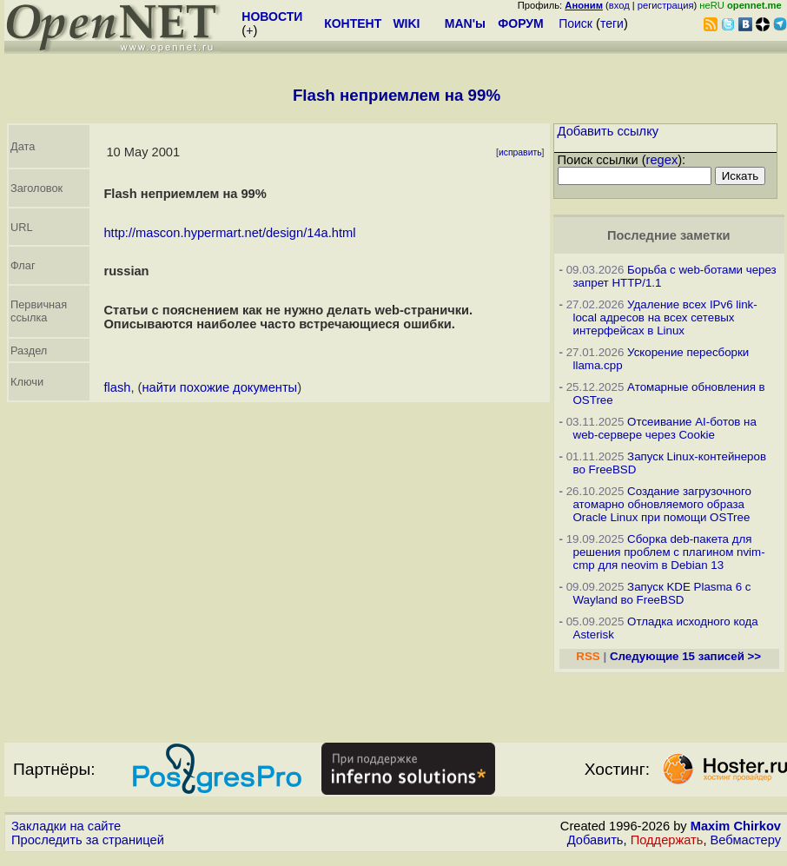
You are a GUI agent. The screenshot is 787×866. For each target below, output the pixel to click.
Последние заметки (669, 235)
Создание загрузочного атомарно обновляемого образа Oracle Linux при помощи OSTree (662, 504)
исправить (520, 152)
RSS (587, 656)
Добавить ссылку (608, 131)
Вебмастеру (746, 840)
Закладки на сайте (66, 826)
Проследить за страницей (87, 840)
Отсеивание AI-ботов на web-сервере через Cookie (665, 428)
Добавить (595, 840)
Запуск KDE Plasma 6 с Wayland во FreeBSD (662, 593)
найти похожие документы (219, 387)
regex (662, 160)
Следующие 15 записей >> (685, 656)
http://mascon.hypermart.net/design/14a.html (229, 233)
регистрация (666, 5)
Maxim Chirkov (736, 826)
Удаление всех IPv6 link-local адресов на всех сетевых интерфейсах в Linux (665, 317)
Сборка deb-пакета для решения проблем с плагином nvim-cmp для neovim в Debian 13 (669, 552)
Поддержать (667, 840)
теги (612, 23)
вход (619, 5)
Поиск (575, 23)
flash (116, 387)
